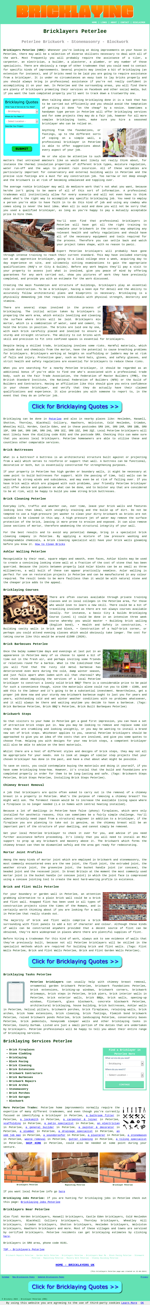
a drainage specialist (75, 1131)
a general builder (39, 1127)
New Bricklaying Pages (23, 1277)
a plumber (27, 1131)
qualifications (14, 266)
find (14, 1216)
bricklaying (12, 311)
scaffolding (12, 1123)
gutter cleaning (81, 1139)
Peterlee (55, 418)
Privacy (144, 1277)
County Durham (29, 1025)
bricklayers (107, 285)
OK (142, 1302)
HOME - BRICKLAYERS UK (75, 1265)
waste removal (35, 1139)
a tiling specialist (131, 1139)
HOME (94, 22)
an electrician (108, 1123)
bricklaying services (131, 111)
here (62, 1191)
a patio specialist (59, 1123)
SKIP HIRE (33, 1143)
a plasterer (96, 1135)
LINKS (104, 22)
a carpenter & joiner (80, 1119)
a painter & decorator (96, 1127)
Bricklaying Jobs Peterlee (40, 1202)
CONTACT (125, 22)
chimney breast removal (126, 981)
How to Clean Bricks (50, 544)
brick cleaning (67, 1013)
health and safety (86, 232)
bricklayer (72, 142)
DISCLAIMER (139, 22)
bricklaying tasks (126, 1021)
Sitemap (5, 1277)
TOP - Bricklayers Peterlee (24, 1249)
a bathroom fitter (100, 1115)
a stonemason (137, 1135)
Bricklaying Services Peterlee (37, 1041)
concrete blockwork (113, 1001)
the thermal (26, 164)
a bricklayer (52, 1115)
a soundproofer (54, 1135)
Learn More (129, 1302)
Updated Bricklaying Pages (51, 1277)
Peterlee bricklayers (46, 981)
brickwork (23, 180)
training (35, 255)
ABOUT (114, 22)
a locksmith (29, 1119)
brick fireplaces (95, 1009)
